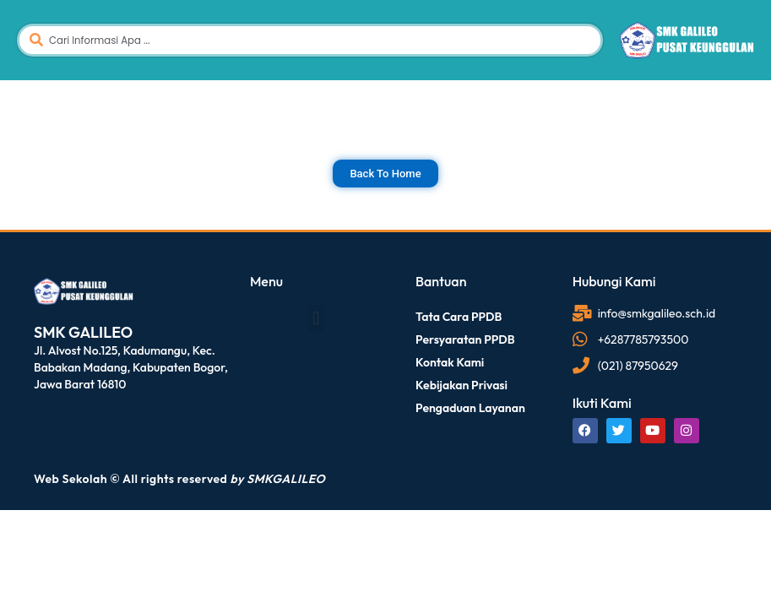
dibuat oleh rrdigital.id (38, 250)
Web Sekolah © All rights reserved (179, 478)
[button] (315, 319)
